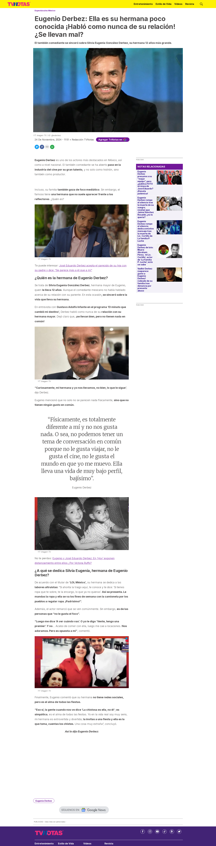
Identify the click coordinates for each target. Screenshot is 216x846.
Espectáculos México (45, 10)
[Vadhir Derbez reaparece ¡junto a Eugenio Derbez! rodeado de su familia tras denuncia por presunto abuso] (169, 274)
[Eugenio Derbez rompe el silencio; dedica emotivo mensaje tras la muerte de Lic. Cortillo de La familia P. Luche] (169, 227)
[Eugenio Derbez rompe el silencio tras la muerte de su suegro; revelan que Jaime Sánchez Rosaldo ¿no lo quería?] (169, 204)
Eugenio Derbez (44, 801)
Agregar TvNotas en (112, 139)
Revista (189, 3)
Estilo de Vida (163, 3)
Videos (178, 3)
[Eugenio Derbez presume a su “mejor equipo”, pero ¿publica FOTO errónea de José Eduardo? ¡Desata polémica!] (169, 177)
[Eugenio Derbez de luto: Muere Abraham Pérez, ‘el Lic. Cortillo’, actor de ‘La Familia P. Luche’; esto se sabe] (169, 251)
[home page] (19, 4)
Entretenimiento (143, 3)
